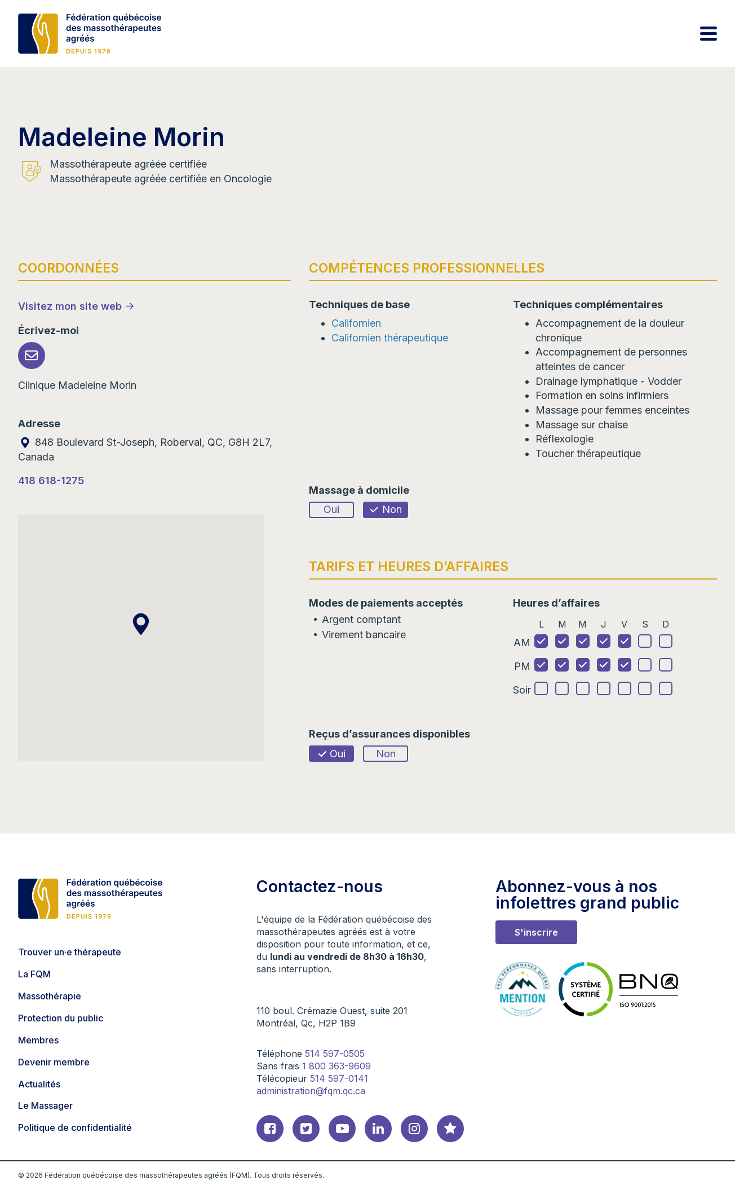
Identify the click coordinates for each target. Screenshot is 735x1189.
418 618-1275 (51, 480)
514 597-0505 (335, 1053)
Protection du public (60, 1018)
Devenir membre (54, 1062)
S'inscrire (536, 932)
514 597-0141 (339, 1078)
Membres (38, 1040)
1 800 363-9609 (336, 1066)
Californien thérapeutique (389, 338)
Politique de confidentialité (75, 1127)
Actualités (39, 1084)
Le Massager (45, 1105)
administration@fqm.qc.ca (310, 1090)
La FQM (34, 974)
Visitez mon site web (70, 306)
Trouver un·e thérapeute (69, 952)
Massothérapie (49, 996)
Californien (356, 323)
